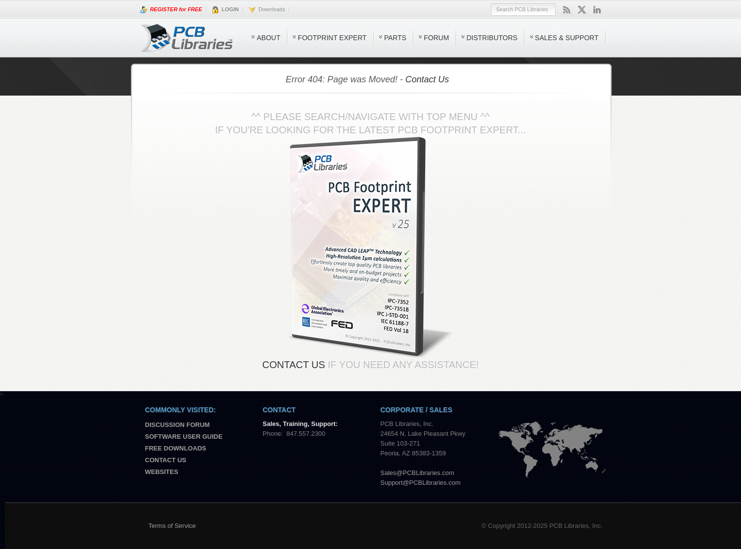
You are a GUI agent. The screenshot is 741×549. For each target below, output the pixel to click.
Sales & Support (567, 38)
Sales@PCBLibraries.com (417, 472)
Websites (162, 471)
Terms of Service (172, 525)
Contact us (165, 460)
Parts (395, 38)
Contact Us (427, 79)
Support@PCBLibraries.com (420, 482)
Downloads (267, 9)
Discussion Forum (177, 424)
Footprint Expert (332, 38)
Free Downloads (175, 448)
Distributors (491, 38)
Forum (436, 38)
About (268, 38)
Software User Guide (184, 436)
